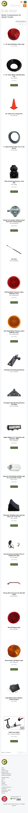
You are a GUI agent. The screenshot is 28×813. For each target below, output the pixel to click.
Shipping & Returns (5, 777)
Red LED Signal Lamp (14, 627)
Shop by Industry (4, 770)
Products (3, 769)
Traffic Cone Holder (14, 732)
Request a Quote (4, 772)
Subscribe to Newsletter (6, 775)
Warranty (3, 783)
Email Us (3, 793)
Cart (2, 780)
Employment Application (6, 773)
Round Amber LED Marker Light (14, 660)
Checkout (3, 781)
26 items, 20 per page (21, 21)
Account (3, 779)
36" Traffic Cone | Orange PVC (14, 113)
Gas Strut (14, 259)
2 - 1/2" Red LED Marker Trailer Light (14, 44)
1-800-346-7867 (4, 791)
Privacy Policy (4, 784)
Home (2, 767)
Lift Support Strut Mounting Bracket (14, 370)
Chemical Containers (5, 4)
